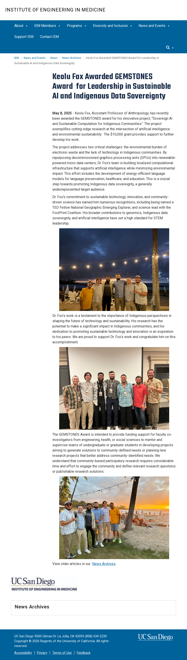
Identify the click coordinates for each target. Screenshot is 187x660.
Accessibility (23, 653)
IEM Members (47, 26)
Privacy (42, 653)
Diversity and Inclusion (112, 26)
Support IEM (23, 37)
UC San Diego (157, 12)
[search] (170, 47)
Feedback (83, 653)
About (21, 26)
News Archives (71, 57)
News (54, 57)
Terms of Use (62, 653)
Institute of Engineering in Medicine (55, 10)
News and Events (154, 26)
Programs (76, 26)
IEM (16, 57)
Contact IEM (49, 37)
